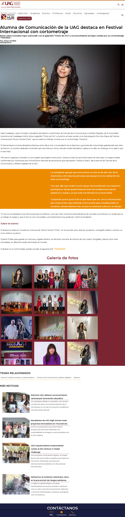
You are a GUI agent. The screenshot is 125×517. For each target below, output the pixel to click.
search (122, 15)
